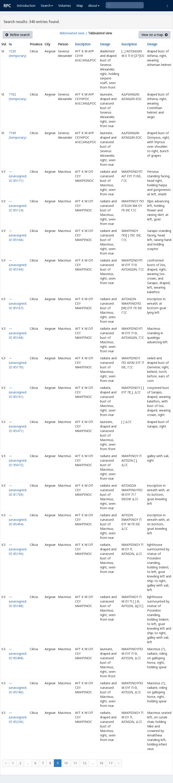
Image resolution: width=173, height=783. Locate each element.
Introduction (26, 5)
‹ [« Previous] (5, 763)
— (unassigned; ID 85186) (18, 687)
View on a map (154, 35)
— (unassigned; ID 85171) (18, 176)
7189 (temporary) (17, 135)
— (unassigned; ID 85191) (18, 392)
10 (66, 763)
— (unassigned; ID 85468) (18, 653)
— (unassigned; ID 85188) (18, 601)
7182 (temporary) (17, 96)
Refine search (17, 35)
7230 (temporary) (17, 53)
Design (105, 44)
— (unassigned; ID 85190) (18, 549)
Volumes (64, 5)
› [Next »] (118, 763)
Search (47, 5)
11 (75, 763)
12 (84, 763)
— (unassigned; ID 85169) (18, 264)
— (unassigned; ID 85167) (18, 303)
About (94, 5)
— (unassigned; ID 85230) (18, 717)
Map (79, 5)
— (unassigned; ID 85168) (18, 333)
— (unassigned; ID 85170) (18, 362)
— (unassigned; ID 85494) (18, 519)
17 (110, 763)
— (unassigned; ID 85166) (18, 235)
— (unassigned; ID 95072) (18, 460)
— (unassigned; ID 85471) (18, 426)
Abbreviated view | (73, 33)
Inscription (83, 44)
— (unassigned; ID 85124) (18, 205)
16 (101, 763)
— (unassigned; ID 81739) (18, 490)
